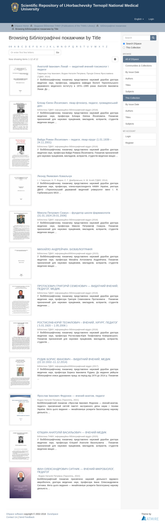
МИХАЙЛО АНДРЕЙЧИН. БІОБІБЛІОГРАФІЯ (64, 249)
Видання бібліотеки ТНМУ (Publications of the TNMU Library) (64, 26)
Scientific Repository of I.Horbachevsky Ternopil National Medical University (79, 7)
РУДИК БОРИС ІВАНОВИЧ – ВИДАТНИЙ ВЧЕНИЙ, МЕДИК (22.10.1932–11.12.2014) (73, 361)
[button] (139, 19)
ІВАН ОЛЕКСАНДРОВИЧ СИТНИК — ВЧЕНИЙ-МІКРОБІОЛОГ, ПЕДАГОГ (75, 471)
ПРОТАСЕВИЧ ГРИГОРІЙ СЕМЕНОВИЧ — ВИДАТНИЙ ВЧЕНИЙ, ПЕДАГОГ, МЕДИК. (77, 288)
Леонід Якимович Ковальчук (54, 176)
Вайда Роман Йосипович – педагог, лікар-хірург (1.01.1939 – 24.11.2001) (74, 141)
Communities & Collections (138, 65)
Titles (128, 85)
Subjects (129, 91)
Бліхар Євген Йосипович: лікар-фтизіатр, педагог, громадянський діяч (77, 104)
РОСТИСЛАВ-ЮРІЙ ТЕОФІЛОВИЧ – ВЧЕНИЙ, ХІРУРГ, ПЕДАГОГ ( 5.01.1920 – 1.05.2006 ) (77, 324)
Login (128, 136)
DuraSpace (52, 514)
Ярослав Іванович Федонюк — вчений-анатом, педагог (71, 395)
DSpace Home (21, 26)
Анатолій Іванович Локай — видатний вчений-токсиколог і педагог (73, 68)
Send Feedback (26, 517)
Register (129, 143)
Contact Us (11, 517)
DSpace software (14, 514)
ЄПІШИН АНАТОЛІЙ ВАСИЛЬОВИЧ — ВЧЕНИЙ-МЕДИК (71, 432)
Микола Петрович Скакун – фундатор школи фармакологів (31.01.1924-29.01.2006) (73, 214)
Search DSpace (132, 43)
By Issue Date (132, 72)
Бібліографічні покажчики (113, 26)
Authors (129, 78)
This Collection (132, 47)
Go (57, 52)
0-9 (10, 46)
